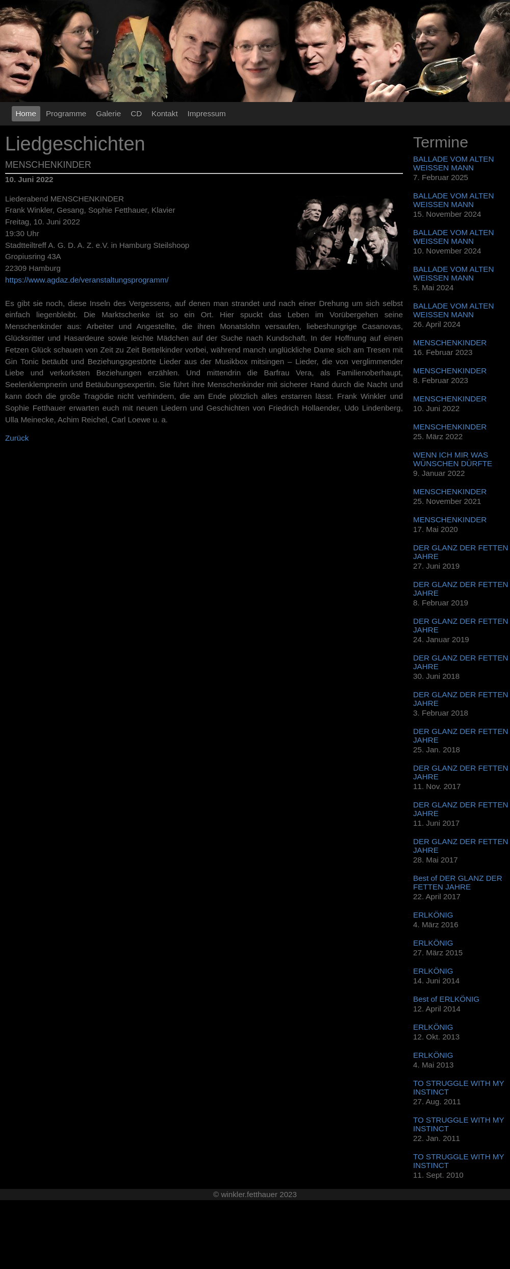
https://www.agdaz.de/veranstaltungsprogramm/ (87, 279)
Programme (66, 113)
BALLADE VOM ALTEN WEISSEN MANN (453, 163)
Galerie (108, 113)
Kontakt (164, 113)
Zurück (17, 438)
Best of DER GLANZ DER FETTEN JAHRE (457, 882)
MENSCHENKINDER (450, 342)
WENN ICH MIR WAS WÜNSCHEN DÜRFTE (452, 459)
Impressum (207, 113)
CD (136, 113)
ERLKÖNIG (433, 914)
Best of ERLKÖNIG (446, 999)
